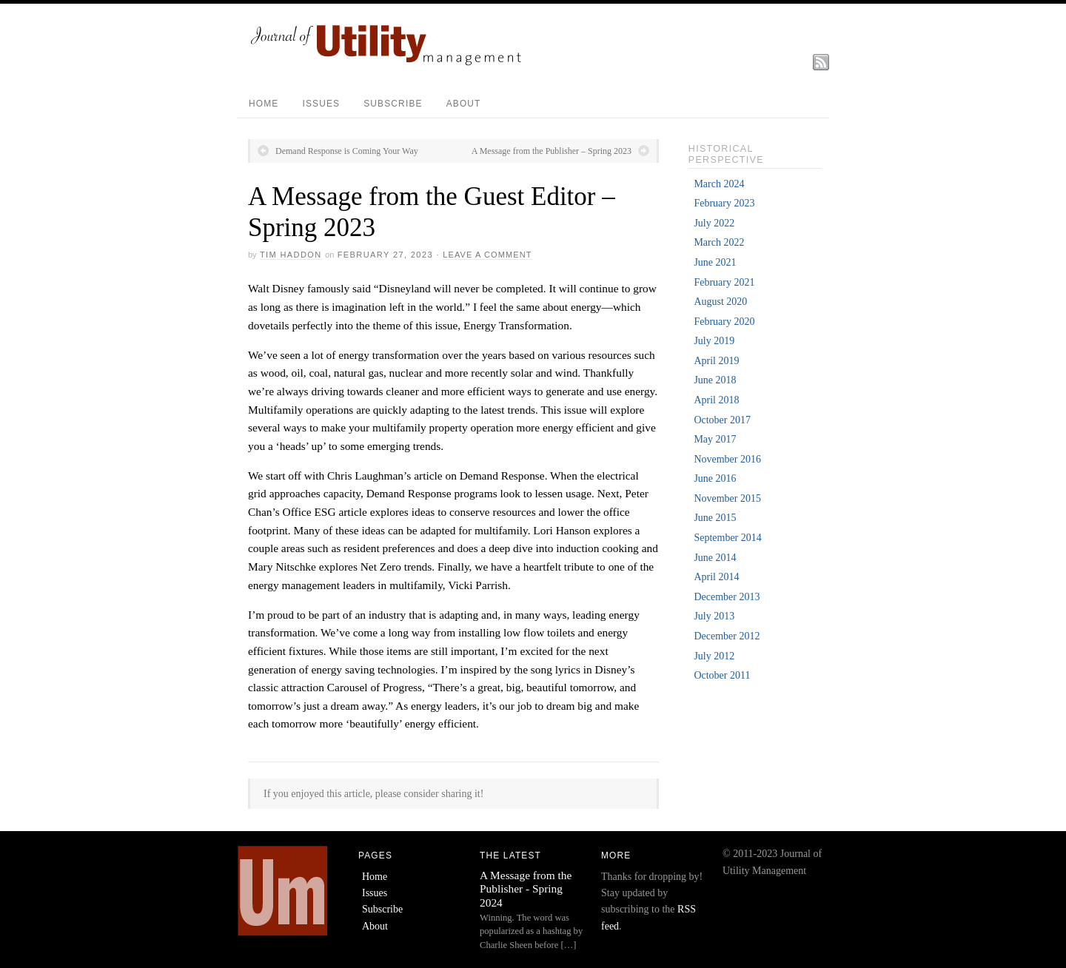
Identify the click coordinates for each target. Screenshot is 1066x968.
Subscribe (392, 103)
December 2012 (727, 636)
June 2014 (715, 557)
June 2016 (715, 478)
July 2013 (714, 616)
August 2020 (720, 301)
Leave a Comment (487, 254)
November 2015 (727, 498)
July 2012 (714, 656)
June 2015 (715, 517)
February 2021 (724, 282)
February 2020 (724, 321)
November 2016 (727, 459)
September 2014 (727, 537)
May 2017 (715, 439)
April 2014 (716, 576)
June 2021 (715, 262)
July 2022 (714, 223)
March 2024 (719, 183)
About (463, 103)
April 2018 (716, 400)
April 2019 (716, 360)
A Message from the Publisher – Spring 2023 (551, 151)
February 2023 (724, 203)
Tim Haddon (291, 254)
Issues (321, 103)
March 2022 (719, 242)
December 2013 (727, 596)
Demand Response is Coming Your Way (346, 151)
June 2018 (715, 380)
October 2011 (722, 675)
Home (263, 103)
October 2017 (722, 420)
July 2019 (714, 340)
